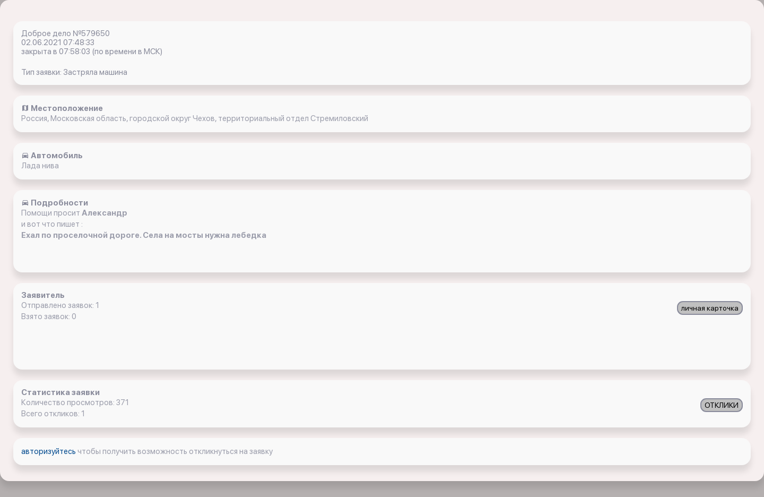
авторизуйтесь (49, 451)
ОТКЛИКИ (722, 405)
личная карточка (710, 308)
